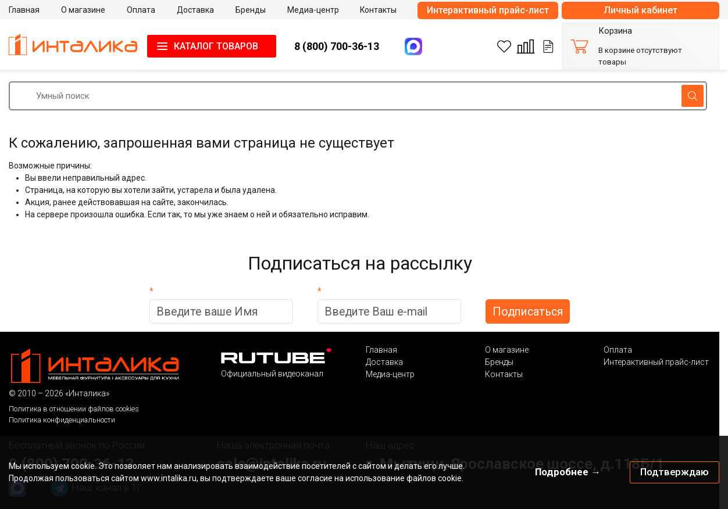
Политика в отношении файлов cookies (74, 408)
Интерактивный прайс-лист (488, 10)
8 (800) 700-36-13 (336, 46)
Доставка (384, 362)
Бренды (499, 362)
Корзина (615, 31)
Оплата (618, 349)
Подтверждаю (674, 472)
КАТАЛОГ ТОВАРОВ (216, 46)
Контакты (504, 374)
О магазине (507, 349)
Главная (381, 349)
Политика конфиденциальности (62, 419)
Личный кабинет (640, 10)
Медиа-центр (390, 374)
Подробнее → (568, 472)
